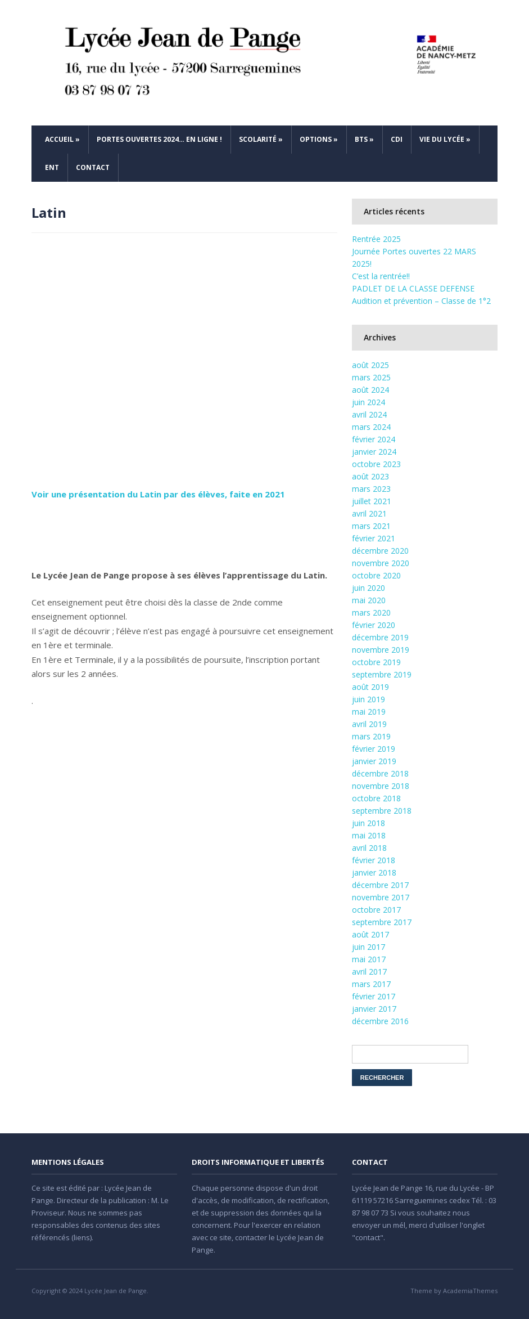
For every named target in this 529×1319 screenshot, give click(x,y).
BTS (364, 139)
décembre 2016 (380, 1021)
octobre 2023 (376, 464)
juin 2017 (368, 946)
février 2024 (373, 439)
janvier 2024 (374, 451)
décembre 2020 (380, 550)
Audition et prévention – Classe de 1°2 (421, 300)
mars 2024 (371, 426)
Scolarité (261, 139)
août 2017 (370, 934)
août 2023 (370, 476)
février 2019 (373, 748)
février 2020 (373, 625)
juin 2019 (368, 699)
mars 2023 (371, 488)
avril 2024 (369, 414)
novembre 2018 (380, 785)
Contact (93, 167)
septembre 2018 (382, 810)
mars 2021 (371, 526)
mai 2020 (369, 600)
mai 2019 (369, 711)
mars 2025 (371, 377)
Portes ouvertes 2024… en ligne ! (159, 139)
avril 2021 (369, 513)
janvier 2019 (374, 761)
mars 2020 (371, 612)
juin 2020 (368, 587)
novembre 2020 (380, 563)
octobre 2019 (376, 662)
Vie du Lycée (445, 139)
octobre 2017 (376, 909)
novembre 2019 (380, 649)
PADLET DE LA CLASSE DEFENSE (413, 288)
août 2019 (370, 686)
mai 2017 (369, 959)
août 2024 (370, 389)
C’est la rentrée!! (381, 276)
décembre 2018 (380, 773)
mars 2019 (371, 736)
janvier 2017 (374, 1008)
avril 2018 (369, 847)
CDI (397, 139)
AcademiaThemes (470, 1290)
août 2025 (370, 365)
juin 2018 (368, 823)
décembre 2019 (380, 637)
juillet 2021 (371, 501)
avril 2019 (369, 724)
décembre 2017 (380, 885)
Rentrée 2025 (376, 239)
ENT (52, 167)
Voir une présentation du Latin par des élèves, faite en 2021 (158, 494)
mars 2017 (371, 984)
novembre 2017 (380, 897)
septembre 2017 (382, 922)
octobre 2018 (376, 798)
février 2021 (373, 538)
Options (319, 139)
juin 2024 (368, 402)
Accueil (62, 139)
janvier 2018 (374, 872)
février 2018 (373, 860)
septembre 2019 (382, 674)
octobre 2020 (376, 575)
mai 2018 (369, 835)
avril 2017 (369, 971)
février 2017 (373, 996)
